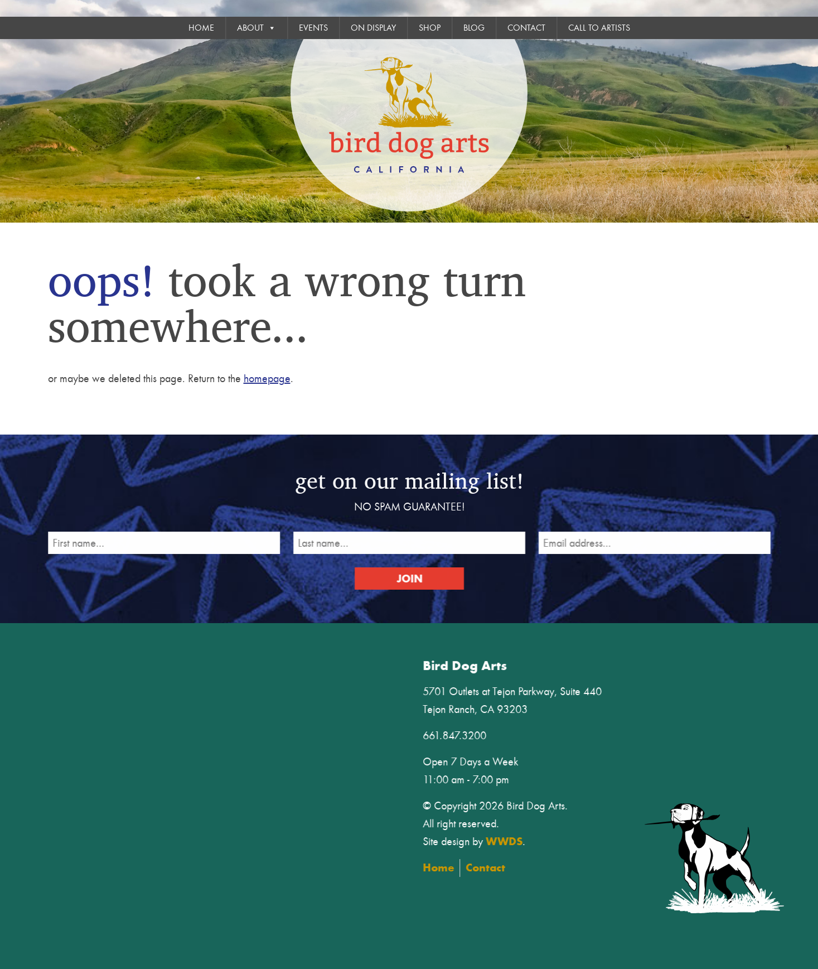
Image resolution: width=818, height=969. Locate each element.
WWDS (509, 840)
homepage (267, 378)
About (256, 28)
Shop (430, 28)
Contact (526, 28)
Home (201, 28)
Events (313, 28)
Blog (474, 28)
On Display (373, 28)
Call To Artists (599, 28)
